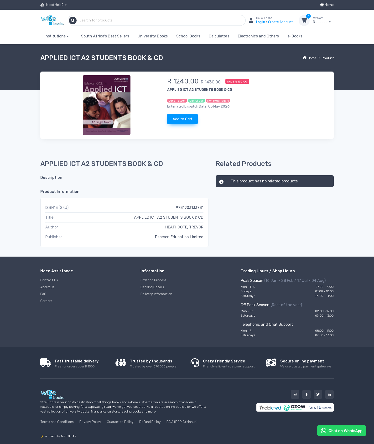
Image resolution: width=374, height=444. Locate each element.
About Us (47, 287)
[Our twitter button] (318, 394)
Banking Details (152, 287)
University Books (153, 36)
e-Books (294, 36)
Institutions (55, 36)
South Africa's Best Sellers (105, 36)
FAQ (43, 294)
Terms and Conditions (57, 422)
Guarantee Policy (120, 422)
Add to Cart (182, 119)
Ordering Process (153, 280)
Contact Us (49, 280)
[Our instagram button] (295, 394)
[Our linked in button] (329, 394)
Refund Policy (150, 422)
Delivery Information (156, 294)
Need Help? (51, 5)
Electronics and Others (258, 36)
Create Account (280, 22)
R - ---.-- (323, 20)
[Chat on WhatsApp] (341, 430)
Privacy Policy (90, 422)
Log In (261, 22)
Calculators (219, 36)
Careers (46, 301)
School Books (188, 36)
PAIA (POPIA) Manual (181, 422)
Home (327, 5)
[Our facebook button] (306, 394)
